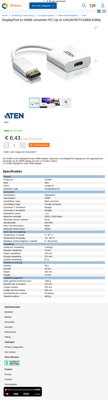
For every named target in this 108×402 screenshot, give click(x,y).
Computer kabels (46, 15)
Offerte (8, 337)
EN (104, 11)
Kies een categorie (43, 5)
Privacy (8, 374)
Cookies (8, 379)
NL (99, 11)
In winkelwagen (39, 145)
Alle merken (10, 352)
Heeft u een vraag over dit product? (20, 152)
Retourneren (10, 332)
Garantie (9, 327)
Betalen (8, 317)
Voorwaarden (11, 384)
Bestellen (9, 312)
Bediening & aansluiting (23, 15)
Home (5, 15)
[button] (95, 27)
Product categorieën (14, 347)
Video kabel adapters (68, 15)
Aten (84, 15)
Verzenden (10, 322)
